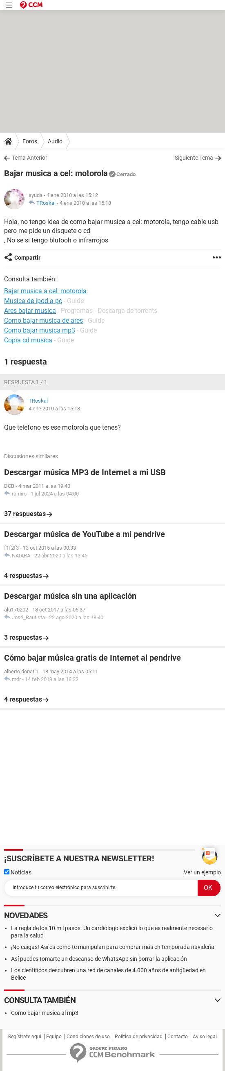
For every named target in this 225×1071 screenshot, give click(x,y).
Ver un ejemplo (202, 872)
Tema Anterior (29, 157)
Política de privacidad (139, 1036)
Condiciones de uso (88, 1036)
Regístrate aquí (24, 1036)
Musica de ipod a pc (33, 301)
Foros (29, 141)
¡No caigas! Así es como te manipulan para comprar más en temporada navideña (112, 947)
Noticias (17, 872)
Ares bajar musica (30, 311)
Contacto (177, 1036)
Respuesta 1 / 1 (25, 382)
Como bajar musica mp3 (39, 330)
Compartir (27, 257)
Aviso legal (205, 1036)
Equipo (54, 1036)
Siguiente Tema (194, 157)
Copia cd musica (28, 340)
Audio (55, 141)
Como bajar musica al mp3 (44, 1013)
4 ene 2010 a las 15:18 (85, 203)
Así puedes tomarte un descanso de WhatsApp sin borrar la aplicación (99, 959)
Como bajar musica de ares (43, 320)
